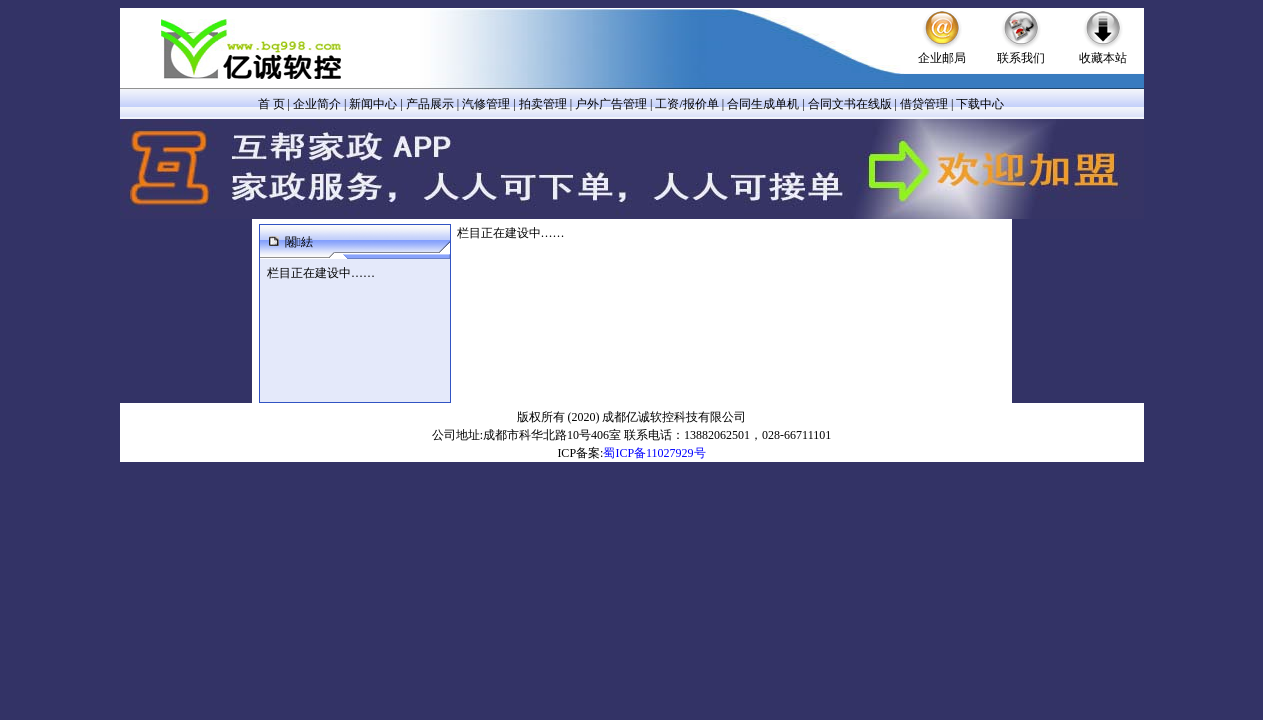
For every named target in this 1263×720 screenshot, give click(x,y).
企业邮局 (942, 58)
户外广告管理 (611, 104)
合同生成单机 (763, 104)
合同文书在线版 (850, 104)
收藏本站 (1103, 58)
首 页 (271, 104)
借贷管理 (924, 104)
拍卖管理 (543, 104)
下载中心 (980, 104)
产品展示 (430, 104)
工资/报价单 (686, 104)
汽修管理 (486, 104)
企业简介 (317, 104)
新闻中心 (373, 104)
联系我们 (1021, 58)
